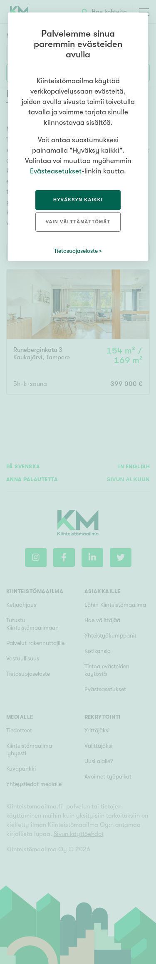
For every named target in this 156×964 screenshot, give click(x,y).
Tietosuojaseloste (76, 250)
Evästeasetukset (56, 171)
